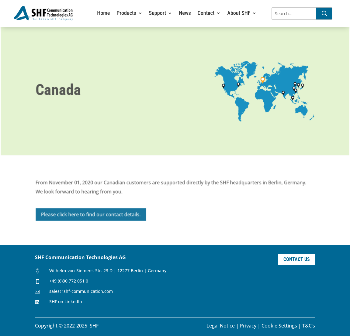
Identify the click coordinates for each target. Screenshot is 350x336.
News (185, 13)
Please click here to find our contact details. (91, 214)
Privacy (248, 325)
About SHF (238, 13)
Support (157, 13)
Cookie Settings (279, 325)
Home (103, 13)
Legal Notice (220, 325)
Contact (206, 13)
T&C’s (308, 325)
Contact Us (296, 259)
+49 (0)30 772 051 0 (68, 281)
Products (126, 13)
